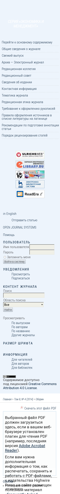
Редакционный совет (16, 75)
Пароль (8, 252)
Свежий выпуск (13, 55)
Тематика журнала (15, 95)
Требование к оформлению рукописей (28, 109)
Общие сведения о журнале (21, 49)
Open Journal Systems (19, 227)
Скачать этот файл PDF (40, 408)
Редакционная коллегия (19, 69)
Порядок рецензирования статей (25, 135)
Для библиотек (22, 368)
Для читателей (22, 359)
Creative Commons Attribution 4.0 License (30, 386)
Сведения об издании (17, 82)
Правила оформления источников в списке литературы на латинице (27, 117)
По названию (21, 331)
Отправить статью (24, 220)
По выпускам (21, 323)
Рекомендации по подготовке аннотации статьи (30, 127)
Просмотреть (21, 274)
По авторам (20, 327)
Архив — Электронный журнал (23, 62)
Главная (7, 399)
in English (9, 214)
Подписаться (21, 278)
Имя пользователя (16, 247)
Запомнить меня (19, 257)
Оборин (40, 399)
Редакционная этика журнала (22, 102)
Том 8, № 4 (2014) (23, 399)
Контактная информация (19, 89)
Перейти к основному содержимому (27, 42)
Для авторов (20, 364)
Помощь (9, 235)
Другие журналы (23, 335)
